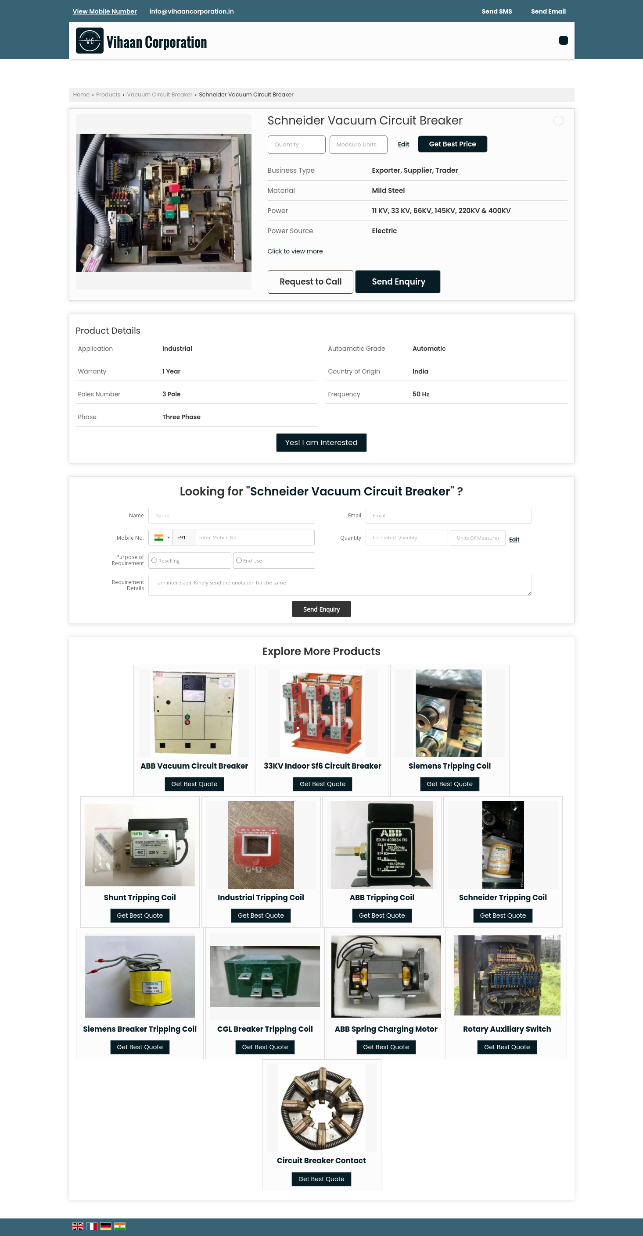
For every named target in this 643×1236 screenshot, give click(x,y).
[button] (105, 11)
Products (108, 94)
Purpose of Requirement (128, 560)
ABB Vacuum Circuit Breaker (194, 766)
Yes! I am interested (321, 442)
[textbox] (359, 144)
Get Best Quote (195, 784)
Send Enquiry (398, 281)
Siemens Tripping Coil (450, 766)
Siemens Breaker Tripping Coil (140, 1029)
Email (354, 515)
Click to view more (295, 251)
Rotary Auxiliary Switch (507, 1029)
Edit (404, 144)
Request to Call (310, 281)
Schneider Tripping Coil (503, 897)
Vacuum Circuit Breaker (159, 94)
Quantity (350, 537)
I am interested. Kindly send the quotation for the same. (340, 585)
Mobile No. (130, 537)
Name (136, 515)
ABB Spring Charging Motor (386, 1029)
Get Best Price (452, 144)
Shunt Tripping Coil (140, 897)
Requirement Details (128, 585)
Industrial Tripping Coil (261, 897)
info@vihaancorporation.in (192, 11)
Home (81, 94)
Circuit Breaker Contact (321, 1160)
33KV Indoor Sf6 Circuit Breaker (322, 766)
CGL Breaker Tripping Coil (265, 1029)
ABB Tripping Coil (382, 897)
